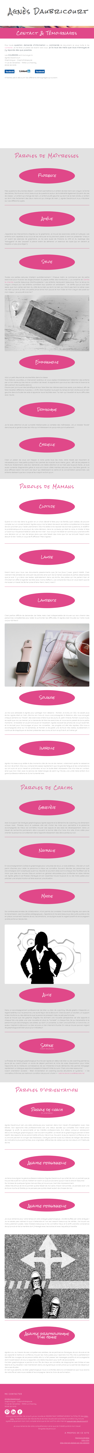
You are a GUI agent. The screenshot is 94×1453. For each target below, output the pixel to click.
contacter (8, 47)
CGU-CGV (85, 1440)
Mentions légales (82, 1438)
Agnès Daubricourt (12, 1399)
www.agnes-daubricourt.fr (77, 1421)
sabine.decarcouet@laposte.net (71, 1073)
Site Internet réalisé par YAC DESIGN (74, 1443)
